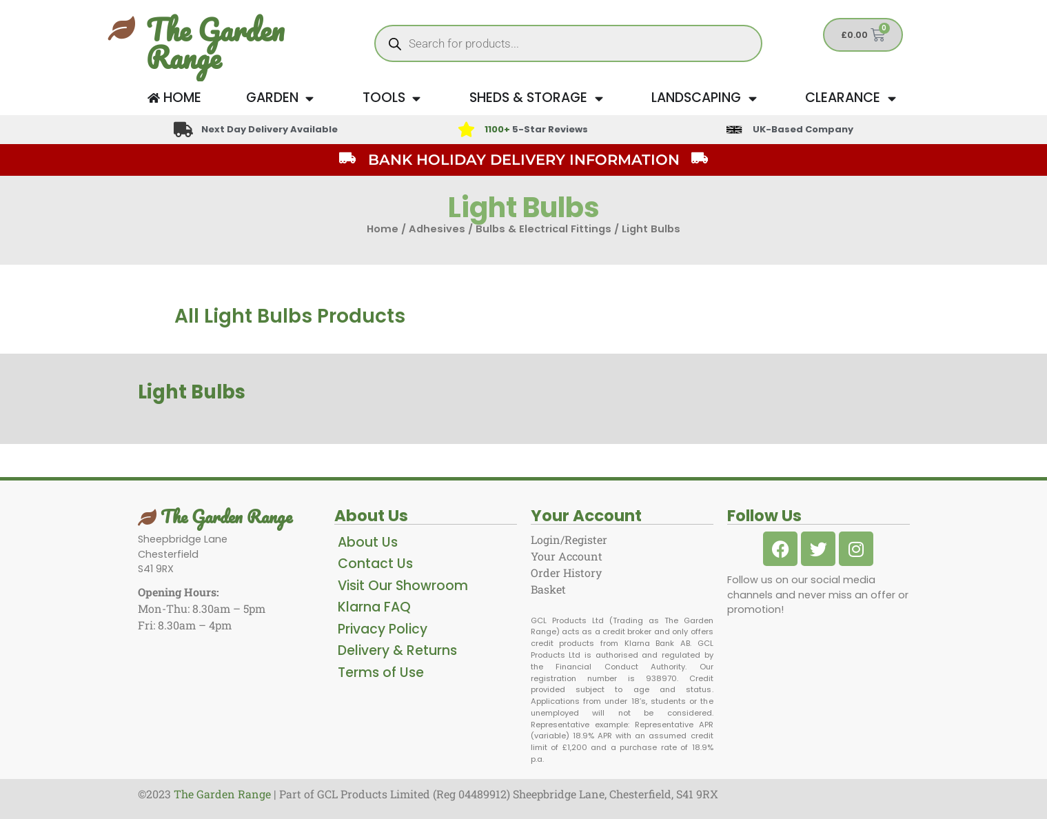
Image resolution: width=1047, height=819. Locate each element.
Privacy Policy (382, 629)
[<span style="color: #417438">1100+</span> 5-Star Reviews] (466, 129)
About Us (368, 542)
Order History (566, 572)
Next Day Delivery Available (270, 129)
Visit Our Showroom (403, 585)
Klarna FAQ (374, 607)
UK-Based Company (803, 129)
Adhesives (437, 229)
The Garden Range (215, 43)
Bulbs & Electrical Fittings (543, 229)
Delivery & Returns (397, 650)
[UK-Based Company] (734, 129)
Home (382, 229)
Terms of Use (381, 672)
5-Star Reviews (536, 129)
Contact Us (375, 563)
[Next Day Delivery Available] (183, 129)
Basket (548, 589)
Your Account (566, 556)
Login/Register (569, 539)
